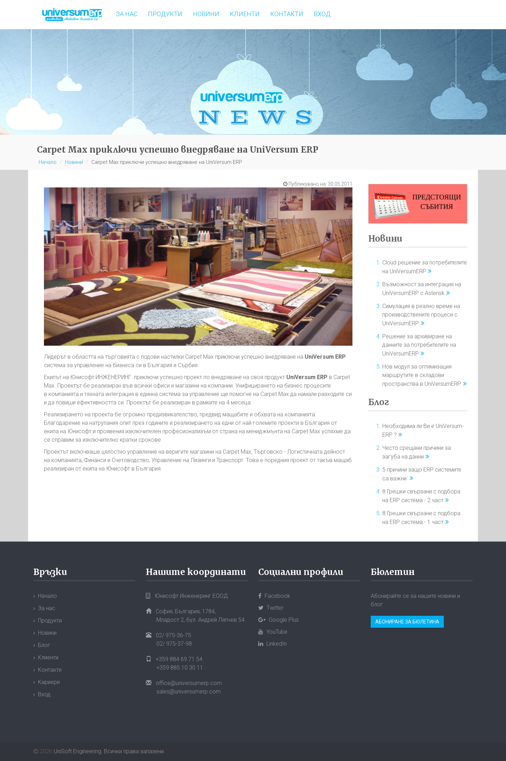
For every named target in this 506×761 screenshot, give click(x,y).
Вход (322, 14)
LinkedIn (272, 643)
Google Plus (278, 619)
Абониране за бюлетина (407, 622)
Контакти (286, 14)
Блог (378, 402)
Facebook (274, 596)
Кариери (49, 682)
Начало (48, 162)
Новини (206, 14)
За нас (126, 14)
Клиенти (245, 14)
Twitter (271, 608)
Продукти (165, 14)
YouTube (272, 631)
